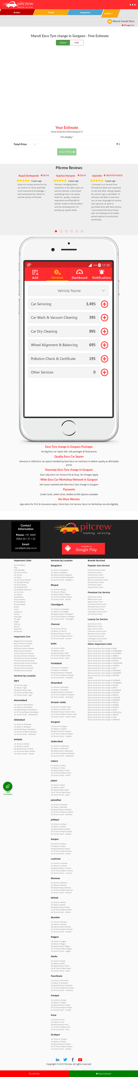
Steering (17, 624)
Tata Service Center (95, 585)
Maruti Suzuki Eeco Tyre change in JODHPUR (103, 693)
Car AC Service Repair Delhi (60, 656)
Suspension (18, 612)
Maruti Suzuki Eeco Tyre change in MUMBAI (103, 705)
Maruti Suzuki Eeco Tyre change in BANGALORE (105, 658)
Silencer (17, 626)
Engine (16, 622)
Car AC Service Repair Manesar (62, 890)
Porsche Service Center (96, 609)
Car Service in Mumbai (59, 922)
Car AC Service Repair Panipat (61, 1007)
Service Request (19, 565)
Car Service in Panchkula (59, 980)
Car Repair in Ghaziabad (59, 690)
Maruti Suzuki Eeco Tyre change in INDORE (103, 685)
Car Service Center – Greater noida (63, 717)
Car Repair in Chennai (58, 631)
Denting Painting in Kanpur (60, 849)
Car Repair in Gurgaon (59, 729)
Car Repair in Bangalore (59, 572)
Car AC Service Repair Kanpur (61, 851)
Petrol (63, 42)
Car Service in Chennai (59, 629)
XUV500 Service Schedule (23, 670)
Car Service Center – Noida (60, 971)
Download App (19, 570)
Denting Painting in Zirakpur (61, 1044)
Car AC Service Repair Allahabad (25, 732)
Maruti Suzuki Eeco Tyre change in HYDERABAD (104, 683)
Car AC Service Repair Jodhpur (61, 831)
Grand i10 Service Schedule (23, 653)
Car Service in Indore (58, 765)
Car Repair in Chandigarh (60, 612)
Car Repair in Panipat (58, 1003)
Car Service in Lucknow (59, 863)
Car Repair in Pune (57, 1022)
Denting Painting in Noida (60, 966)
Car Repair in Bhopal (58, 592)
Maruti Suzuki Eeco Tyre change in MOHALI (103, 702)
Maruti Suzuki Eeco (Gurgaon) (67, 132)
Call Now (34, 1073)
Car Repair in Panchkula (59, 983)
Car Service (18, 575)
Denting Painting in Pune (60, 1024)
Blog (15, 568)
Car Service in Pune (58, 1020)
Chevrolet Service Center (96, 570)
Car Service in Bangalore (59, 570)
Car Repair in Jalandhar (59, 807)
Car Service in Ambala (22, 744)
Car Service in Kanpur (58, 844)
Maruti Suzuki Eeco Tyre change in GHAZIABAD (104, 673)
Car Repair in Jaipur (58, 787)
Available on (83, 548)
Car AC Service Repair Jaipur (61, 792)
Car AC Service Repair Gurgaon (62, 734)
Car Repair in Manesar (59, 885)
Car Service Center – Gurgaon (61, 736)
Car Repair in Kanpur (58, 846)
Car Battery (18, 595)
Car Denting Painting (21, 582)
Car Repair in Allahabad (22, 727)
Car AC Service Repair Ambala (24, 751)
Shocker (17, 614)
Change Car (128, 25)
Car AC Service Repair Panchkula (62, 988)
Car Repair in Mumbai (58, 924)
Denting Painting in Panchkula (61, 985)
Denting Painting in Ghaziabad (62, 692)
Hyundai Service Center (96, 577)
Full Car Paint (18, 592)
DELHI (46, 175)
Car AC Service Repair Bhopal (61, 597)
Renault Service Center (96, 582)
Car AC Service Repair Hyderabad (63, 753)
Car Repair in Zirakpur (59, 1041)
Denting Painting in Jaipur (60, 790)
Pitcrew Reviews (69, 167)
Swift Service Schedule (22, 646)
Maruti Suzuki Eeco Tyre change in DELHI (102, 668)
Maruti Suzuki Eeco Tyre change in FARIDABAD (104, 670)
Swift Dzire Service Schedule (24, 648)
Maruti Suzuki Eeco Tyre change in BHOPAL (103, 661)
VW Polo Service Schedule (23, 666)
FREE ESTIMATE (8, 793)
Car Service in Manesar (59, 883)
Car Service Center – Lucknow (61, 873)
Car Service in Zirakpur (59, 1039)
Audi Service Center (95, 597)
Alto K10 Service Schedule (23, 643)
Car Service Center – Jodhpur (61, 834)
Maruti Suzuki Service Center (98, 580)
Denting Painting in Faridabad (61, 673)
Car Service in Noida (58, 961)
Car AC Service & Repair (22, 580)
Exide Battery (19, 597)
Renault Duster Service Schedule (25, 663)
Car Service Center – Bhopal (61, 599)
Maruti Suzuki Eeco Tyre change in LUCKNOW (104, 697)
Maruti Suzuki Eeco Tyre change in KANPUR (103, 695)
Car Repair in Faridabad (59, 670)
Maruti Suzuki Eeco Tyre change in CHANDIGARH (105, 663)
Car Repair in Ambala (21, 746)
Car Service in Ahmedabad (23, 705)
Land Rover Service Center (97, 604)
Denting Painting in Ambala (23, 749)
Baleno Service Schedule (22, 651)
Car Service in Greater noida (61, 707)
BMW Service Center (95, 599)
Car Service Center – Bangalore (62, 580)
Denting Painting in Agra (22, 690)
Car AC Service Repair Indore (61, 773)
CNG (76, 42)
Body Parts (18, 629)
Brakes (16, 607)
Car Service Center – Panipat (61, 1010)
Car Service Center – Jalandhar (61, 814)
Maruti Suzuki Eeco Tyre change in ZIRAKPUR (104, 720)
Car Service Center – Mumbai (61, 932)
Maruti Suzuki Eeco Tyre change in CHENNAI (103, 666)
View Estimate (103, 1073)
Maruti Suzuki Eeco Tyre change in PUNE (102, 717)
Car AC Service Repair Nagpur (61, 949)
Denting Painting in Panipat (60, 1005)
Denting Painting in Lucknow (61, 868)
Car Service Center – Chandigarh (62, 619)
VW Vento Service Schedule (23, 668)
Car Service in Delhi (58, 648)
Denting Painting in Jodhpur (61, 829)
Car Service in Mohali (58, 902)
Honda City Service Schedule (24, 661)
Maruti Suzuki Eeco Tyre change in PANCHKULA (105, 712)
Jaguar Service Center (95, 602)
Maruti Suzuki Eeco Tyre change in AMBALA (103, 656)
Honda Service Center (95, 575)
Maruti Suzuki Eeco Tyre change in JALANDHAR (104, 690)
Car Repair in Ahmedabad (23, 707)
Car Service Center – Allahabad (25, 734)
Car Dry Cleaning (20, 585)
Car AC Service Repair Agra (23, 693)
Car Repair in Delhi (57, 651)
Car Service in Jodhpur (59, 824)
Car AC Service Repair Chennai (62, 636)
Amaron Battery (19, 599)
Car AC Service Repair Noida (61, 968)
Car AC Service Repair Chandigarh (63, 616)
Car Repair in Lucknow (59, 866)
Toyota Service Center (95, 587)
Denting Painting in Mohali (60, 907)
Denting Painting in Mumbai (61, 927)
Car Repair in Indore (58, 768)
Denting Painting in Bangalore (61, 575)
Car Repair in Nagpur (58, 944)
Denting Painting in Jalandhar (61, 809)
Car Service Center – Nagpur (61, 951)
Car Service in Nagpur (58, 941)
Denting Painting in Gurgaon (61, 731)
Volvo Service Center (95, 614)
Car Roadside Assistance (22, 590)
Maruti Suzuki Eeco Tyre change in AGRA (102, 648)
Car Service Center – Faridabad (62, 678)
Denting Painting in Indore (60, 770)
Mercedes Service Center (96, 607)
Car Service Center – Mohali (61, 912)
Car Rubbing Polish (21, 587)
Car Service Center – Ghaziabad (62, 697)
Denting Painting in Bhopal (60, 594)
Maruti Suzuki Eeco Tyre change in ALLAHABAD (104, 653)
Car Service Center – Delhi (60, 658)
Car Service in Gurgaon (59, 726)
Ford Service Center (95, 572)
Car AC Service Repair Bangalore (62, 577)
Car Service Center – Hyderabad (62, 756)
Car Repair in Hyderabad (59, 748)
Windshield (18, 631)
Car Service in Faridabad (59, 668)
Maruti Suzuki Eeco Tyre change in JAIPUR (102, 688)
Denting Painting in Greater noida (63, 712)
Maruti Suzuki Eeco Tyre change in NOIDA (102, 710)
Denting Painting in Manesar (61, 888)
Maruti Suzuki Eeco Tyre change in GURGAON (104, 680)
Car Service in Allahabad (22, 724)
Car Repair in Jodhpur (58, 827)
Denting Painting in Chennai (61, 633)
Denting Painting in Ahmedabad (25, 710)
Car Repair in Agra (20, 688)
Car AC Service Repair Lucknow (62, 871)
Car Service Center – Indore (60, 775)
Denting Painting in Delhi (60, 653)
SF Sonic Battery (20, 602)
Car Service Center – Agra (23, 695)
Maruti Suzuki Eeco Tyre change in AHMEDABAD (105, 651)
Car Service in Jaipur (58, 785)
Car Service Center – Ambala (24, 754)
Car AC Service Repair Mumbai (62, 929)
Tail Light (17, 619)
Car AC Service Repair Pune (60, 1027)
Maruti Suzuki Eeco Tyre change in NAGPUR (103, 707)
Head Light (18, 617)
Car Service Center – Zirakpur (61, 1049)
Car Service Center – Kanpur (61, 854)
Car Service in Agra (20, 685)
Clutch (16, 609)
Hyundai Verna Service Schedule (25, 658)
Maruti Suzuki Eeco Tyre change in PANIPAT (103, 715)
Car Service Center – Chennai (61, 638)
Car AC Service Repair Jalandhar (62, 812)
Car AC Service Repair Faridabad (62, 675)
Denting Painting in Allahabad (24, 729)
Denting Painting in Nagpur (60, 946)
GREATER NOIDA (114, 175)
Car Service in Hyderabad (60, 746)
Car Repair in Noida (58, 963)
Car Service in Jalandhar (59, 805)
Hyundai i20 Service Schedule (24, 656)
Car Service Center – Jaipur (60, 795)
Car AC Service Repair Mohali (61, 910)
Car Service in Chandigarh (60, 609)
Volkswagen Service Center (97, 612)
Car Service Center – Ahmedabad (25, 714)
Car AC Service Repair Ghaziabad (62, 695)
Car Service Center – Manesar (61, 892)
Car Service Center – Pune (60, 1029)
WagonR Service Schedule (23, 641)
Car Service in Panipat (58, 1000)
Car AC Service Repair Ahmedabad (26, 712)
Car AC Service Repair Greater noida (64, 714)
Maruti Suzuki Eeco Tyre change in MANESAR (104, 700)
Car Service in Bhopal (58, 589)
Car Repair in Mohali (58, 905)
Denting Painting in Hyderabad (62, 751)
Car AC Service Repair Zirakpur (62, 1046)
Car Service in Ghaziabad (60, 687)
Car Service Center (20, 572)
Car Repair (18, 577)
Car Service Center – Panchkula (62, 990)
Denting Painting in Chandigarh (62, 614)
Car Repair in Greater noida (60, 709)
